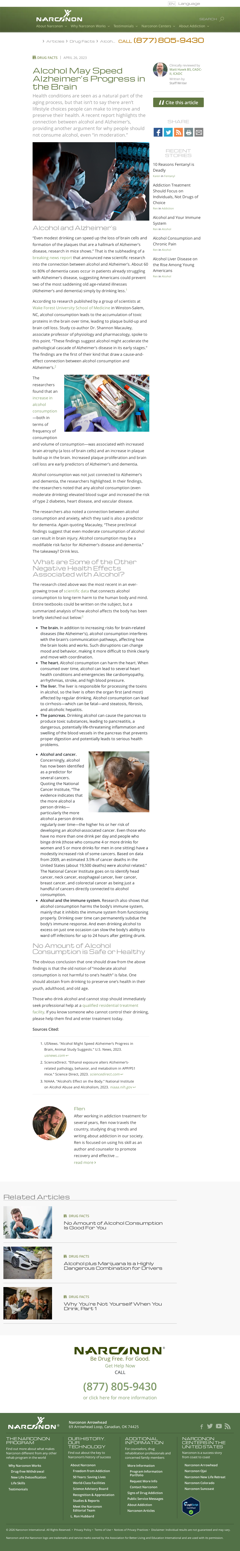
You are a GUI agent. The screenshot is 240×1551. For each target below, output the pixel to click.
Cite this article (178, 102)
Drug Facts (83, 41)
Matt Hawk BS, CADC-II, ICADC (185, 71)
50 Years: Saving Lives (89, 1477)
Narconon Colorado (199, 1483)
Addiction (168, 208)
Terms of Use (103, 1530)
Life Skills (18, 1483)
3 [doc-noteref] (82, 615)
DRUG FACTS (79, 1216)
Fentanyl (169, 176)
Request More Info (143, 1481)
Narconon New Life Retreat (205, 1477)
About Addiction (194, 26)
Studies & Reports (86, 1501)
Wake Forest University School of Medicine (71, 307)
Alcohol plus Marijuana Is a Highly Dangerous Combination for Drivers (113, 1265)
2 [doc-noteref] (55, 365)
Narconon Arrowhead (201, 1465)
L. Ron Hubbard (82, 1516)
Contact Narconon (143, 1487)
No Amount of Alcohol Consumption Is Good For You (113, 1225)
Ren (79, 1108)
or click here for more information (120, 1397)
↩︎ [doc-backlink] (67, 1055)
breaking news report (52, 257)
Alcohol (166, 229)
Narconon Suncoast (199, 1489)
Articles (55, 41)
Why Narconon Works (90, 26)
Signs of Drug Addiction (145, 1493)
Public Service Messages (145, 1499)
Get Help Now (120, 1366)
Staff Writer (178, 83)
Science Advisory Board (90, 1489)
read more (84, 1162)
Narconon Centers (158, 26)
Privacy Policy (82, 1530)
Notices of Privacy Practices (131, 1530)
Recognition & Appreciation (93, 1495)
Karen (156, 176)
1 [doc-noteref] (126, 289)
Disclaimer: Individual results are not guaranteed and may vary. (191, 1530)
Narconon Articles (141, 1511)
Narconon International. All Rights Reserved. (43, 1530)
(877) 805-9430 (120, 1386)
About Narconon (51, 26)
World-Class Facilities (89, 1483)
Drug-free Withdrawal (27, 1472)
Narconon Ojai (196, 1471)
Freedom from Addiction (91, 1471)
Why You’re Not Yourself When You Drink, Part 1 (113, 1306)
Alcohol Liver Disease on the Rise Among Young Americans (175, 264)
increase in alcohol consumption (45, 404)
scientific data (76, 591)
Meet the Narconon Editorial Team (87, 1508)
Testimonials (126, 26)
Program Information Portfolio (146, 1473)
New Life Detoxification (28, 1477)
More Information (141, 1466)
